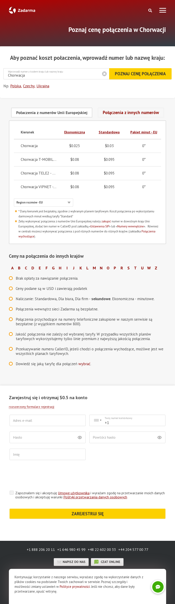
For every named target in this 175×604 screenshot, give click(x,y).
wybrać (84, 363)
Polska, (16, 86)
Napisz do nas (71, 562)
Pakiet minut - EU (143, 132)
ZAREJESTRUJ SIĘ (88, 513)
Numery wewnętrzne (130, 226)
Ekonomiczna (74, 132)
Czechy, (29, 86)
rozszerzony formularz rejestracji (31, 407)
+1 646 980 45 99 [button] (71, 549)
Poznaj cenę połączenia (140, 73)
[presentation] (44, 476)
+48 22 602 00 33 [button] (102, 549)
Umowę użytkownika (74, 493)
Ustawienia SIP (99, 226)
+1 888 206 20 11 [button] (41, 549)
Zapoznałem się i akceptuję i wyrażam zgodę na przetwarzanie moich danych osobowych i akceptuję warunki (90, 495)
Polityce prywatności (75, 586)
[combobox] (97, 420)
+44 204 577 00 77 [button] (133, 549)
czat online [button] (107, 562)
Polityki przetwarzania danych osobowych (95, 497)
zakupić (106, 221)
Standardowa (109, 132)
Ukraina (42, 86)
